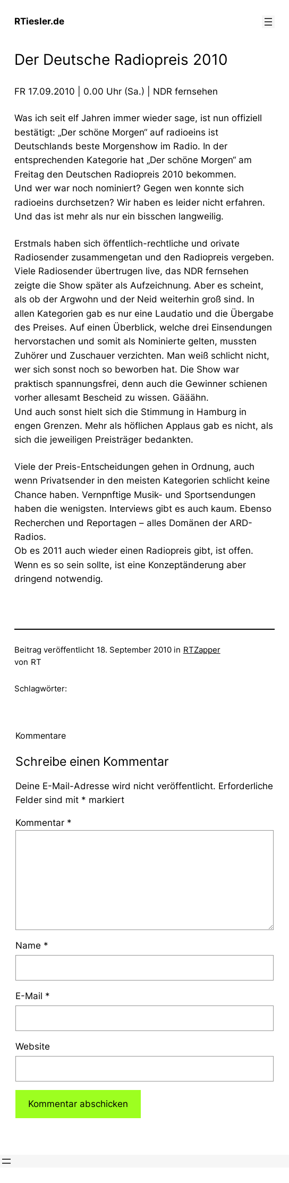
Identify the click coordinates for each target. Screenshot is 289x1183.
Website (32, 1046)
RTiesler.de (39, 21)
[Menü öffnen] (268, 21)
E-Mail (32, 996)
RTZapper (201, 650)
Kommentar (43, 822)
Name (31, 945)
